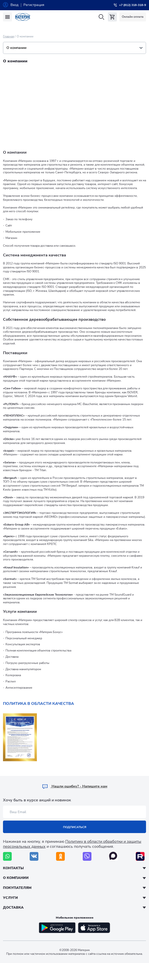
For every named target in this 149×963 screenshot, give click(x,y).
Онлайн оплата (133, 17)
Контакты (13, 868)
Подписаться (74, 827)
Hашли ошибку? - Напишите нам (74, 786)
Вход (14, 4)
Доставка (13, 907)
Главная (8, 36)
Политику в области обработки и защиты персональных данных (72, 844)
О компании (74, 47)
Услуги (10, 897)
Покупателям (17, 887)
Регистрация (33, 4)
